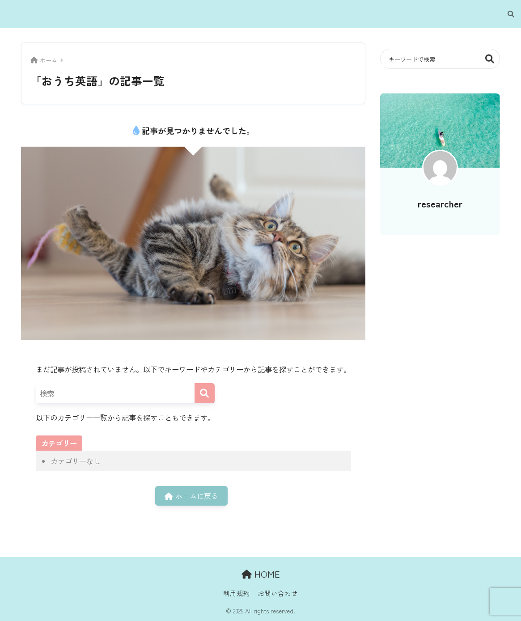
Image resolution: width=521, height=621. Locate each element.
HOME (260, 573)
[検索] (506, 14)
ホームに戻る (191, 495)
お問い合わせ (278, 593)
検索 (490, 59)
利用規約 (236, 593)
